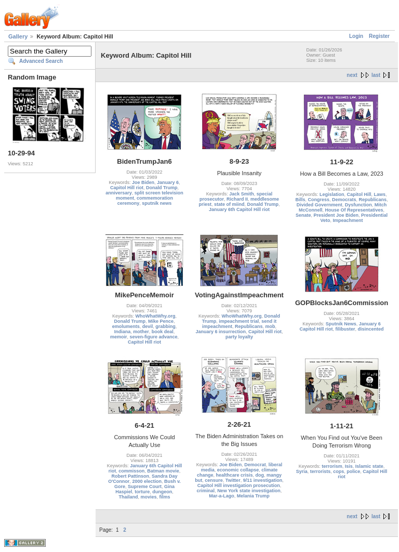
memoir (118, 336)
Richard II (237, 199)
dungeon (162, 491)
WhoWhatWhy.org (156, 316)
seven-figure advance (153, 336)
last (375, 75)
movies (148, 497)
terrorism (332, 466)
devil (147, 326)
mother (141, 331)
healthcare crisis (234, 475)
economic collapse (238, 469)
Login (356, 36)
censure (214, 480)
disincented (371, 329)
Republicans (373, 199)
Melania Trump (253, 495)
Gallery (18, 36)
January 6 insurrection (220, 331)
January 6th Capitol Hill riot (239, 209)
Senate (303, 215)
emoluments (126, 326)
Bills (300, 199)
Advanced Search (41, 61)
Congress (319, 199)
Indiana (122, 331)
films (164, 497)
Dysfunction (358, 204)
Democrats (344, 199)
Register (379, 36)
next (352, 75)
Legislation (332, 194)
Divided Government (319, 204)
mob (270, 326)
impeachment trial (239, 321)
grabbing (165, 326)
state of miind (229, 204)
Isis (349, 466)
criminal (206, 490)
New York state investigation (249, 490)
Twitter (233, 480)
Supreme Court (145, 486)
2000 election (147, 481)
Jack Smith (241, 193)
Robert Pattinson (130, 476)
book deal (163, 331)
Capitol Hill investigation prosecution (238, 485)
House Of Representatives (354, 210)
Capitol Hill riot (126, 187)
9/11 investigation (263, 480)
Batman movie (163, 471)
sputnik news (156, 203)
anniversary (118, 192)
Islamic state (369, 466)
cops (338, 471)
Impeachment (348, 220)
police (353, 471)
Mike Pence (161, 321)
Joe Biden (143, 182)
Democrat (255, 464)
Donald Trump (162, 187)
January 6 (168, 182)
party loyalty (239, 336)
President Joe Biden (336, 215)
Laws (380, 194)
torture (142, 491)
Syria (302, 471)
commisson (131, 471)
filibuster (345, 329)
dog (260, 475)
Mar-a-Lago (221, 495)
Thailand (128, 497)
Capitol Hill (359, 194)
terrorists (320, 471)
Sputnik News (341, 323)
